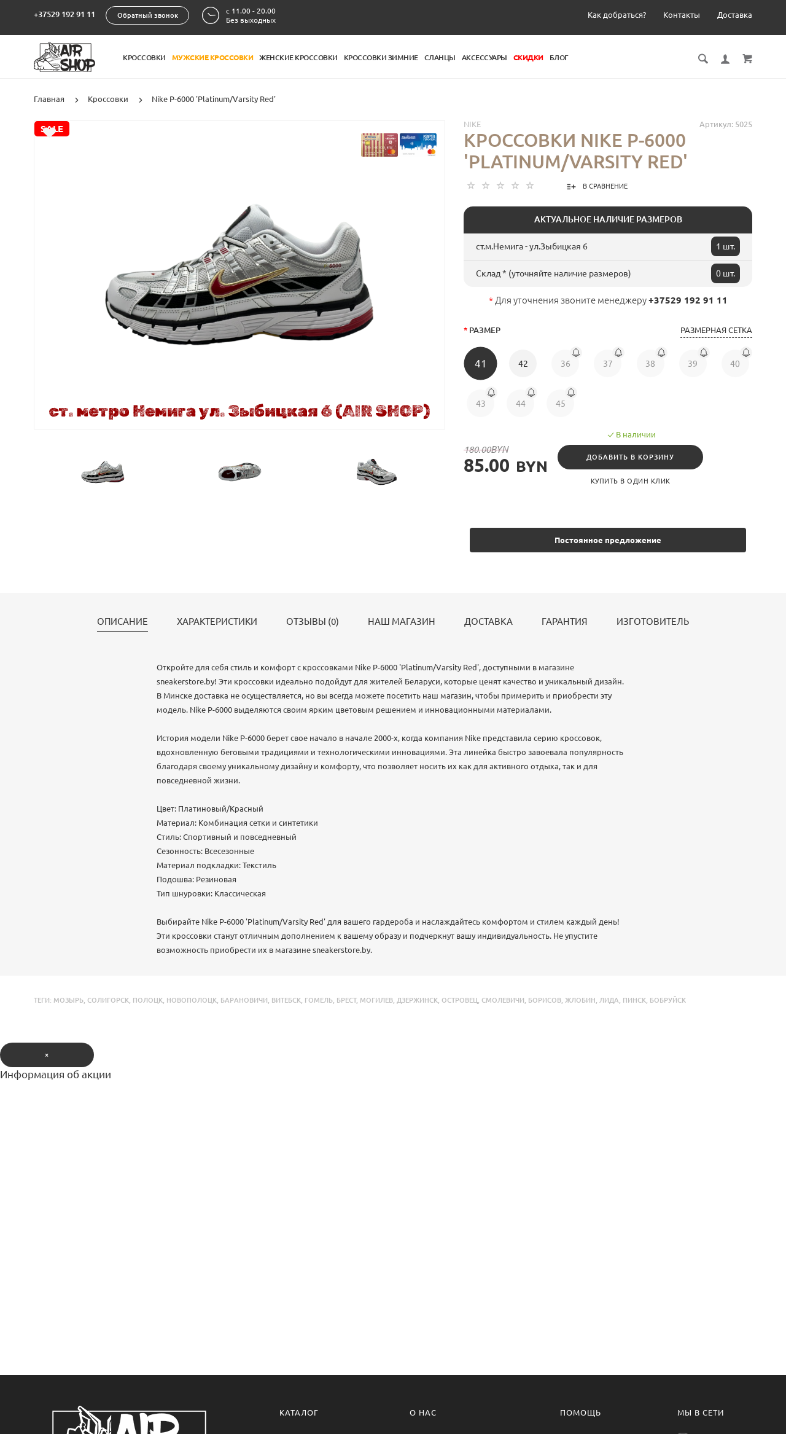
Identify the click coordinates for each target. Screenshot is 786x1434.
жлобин (580, 1000)
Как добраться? (617, 14)
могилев (376, 1000)
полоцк (148, 1000)
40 (735, 364)
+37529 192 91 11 (64, 14)
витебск (286, 1000)
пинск (634, 1000)
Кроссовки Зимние (381, 57)
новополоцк (191, 1000)
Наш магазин (401, 622)
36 (565, 364)
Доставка (734, 14)
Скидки (528, 57)
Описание (122, 622)
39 (693, 364)
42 (523, 364)
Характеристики (217, 622)
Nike (472, 124)
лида (609, 1000)
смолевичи (502, 1000)
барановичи (244, 1000)
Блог (559, 57)
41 (480, 363)
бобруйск (668, 1000)
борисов (544, 1000)
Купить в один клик (631, 481)
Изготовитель (653, 622)
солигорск (108, 1000)
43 (481, 404)
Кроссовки (144, 57)
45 (561, 404)
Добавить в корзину (630, 457)
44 (521, 404)
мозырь (68, 1000)
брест (346, 1000)
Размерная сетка (716, 330)
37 (608, 364)
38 (650, 364)
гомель (319, 1000)
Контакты (681, 14)
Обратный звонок (147, 15)
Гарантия (565, 622)
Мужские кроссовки (213, 57)
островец (460, 1000)
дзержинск (417, 1000)
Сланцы (440, 57)
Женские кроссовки (298, 57)
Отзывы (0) (312, 622)
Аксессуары (484, 57)
